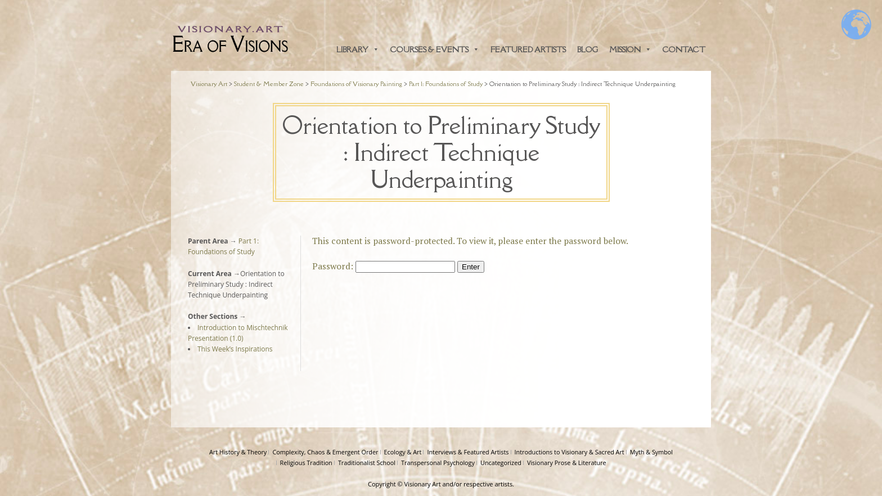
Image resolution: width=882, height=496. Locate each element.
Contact (684, 49)
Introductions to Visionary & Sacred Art (569, 452)
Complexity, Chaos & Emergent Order (325, 452)
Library (357, 49)
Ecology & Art (403, 452)
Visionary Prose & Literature (566, 462)
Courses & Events (434, 49)
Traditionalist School (366, 462)
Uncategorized (500, 462)
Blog (587, 49)
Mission (630, 49)
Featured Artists (528, 49)
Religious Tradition (306, 462)
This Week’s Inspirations (235, 349)
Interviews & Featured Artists (467, 452)
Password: (383, 266)
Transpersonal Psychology (438, 462)
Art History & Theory (238, 452)
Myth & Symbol (651, 452)
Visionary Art (422, 484)
